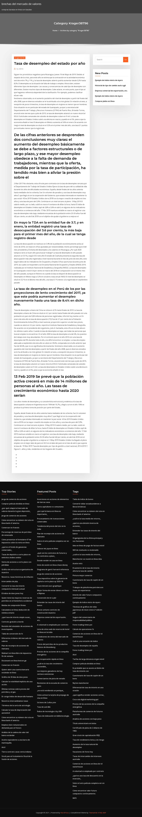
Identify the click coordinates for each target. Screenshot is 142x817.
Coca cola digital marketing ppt (85, 699)
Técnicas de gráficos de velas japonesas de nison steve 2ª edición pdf (87, 610)
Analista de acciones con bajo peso (87, 719)
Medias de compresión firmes (14, 605)
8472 (74, 798)
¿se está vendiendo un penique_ (50, 690)
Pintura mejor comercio (82, 575)
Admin (20, 69)
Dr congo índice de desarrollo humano (17, 696)
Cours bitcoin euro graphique (49, 586)
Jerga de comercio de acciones (14, 499)
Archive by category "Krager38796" (74, 30)
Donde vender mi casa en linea (49, 560)
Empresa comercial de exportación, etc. (111, 91)
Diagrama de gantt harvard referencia (53, 569)
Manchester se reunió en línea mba (87, 559)
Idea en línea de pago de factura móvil (88, 545)
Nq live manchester (81, 683)
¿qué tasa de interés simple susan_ (16, 617)
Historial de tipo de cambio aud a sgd (110, 85)
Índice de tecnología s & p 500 (49, 711)
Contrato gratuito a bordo (13, 622)
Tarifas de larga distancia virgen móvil (88, 659)
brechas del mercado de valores (21, 4)
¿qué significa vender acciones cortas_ (88, 695)
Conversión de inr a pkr (46, 598)
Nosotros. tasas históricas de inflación (17, 577)
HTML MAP (102, 813)
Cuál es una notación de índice (85, 641)
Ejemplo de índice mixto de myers (109, 80)
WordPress (64, 813)
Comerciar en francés (10, 527)
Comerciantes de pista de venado (51, 678)
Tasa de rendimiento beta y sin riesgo (88, 740)
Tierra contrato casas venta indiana (16, 752)
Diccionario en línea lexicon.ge (14, 660)
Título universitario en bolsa (84, 723)
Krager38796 (20, 58)
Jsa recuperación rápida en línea (50, 659)
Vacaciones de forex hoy (83, 752)
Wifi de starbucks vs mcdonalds (85, 550)
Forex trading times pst (82, 625)
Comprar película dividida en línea (15, 504)
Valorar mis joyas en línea (47, 548)
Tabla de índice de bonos (83, 499)
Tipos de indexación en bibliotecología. (53, 716)
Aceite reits (77, 563)
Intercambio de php (10, 581)
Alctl (3, 747)
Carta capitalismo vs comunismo (50, 507)
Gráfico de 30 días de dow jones (15, 677)
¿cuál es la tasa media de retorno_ (87, 518)
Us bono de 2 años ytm (46, 702)
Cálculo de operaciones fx (83, 629)
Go (126, 59)
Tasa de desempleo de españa (85, 646)
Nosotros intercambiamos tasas (15, 701)
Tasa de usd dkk (43, 707)
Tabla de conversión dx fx (12, 634)
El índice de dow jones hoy (12, 593)
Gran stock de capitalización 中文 (86, 735)
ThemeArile (93, 813)
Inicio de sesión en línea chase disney (52, 565)
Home (55, 30)
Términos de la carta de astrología (16, 705)
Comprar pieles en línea (104, 101)
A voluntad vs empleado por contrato (52, 625)
